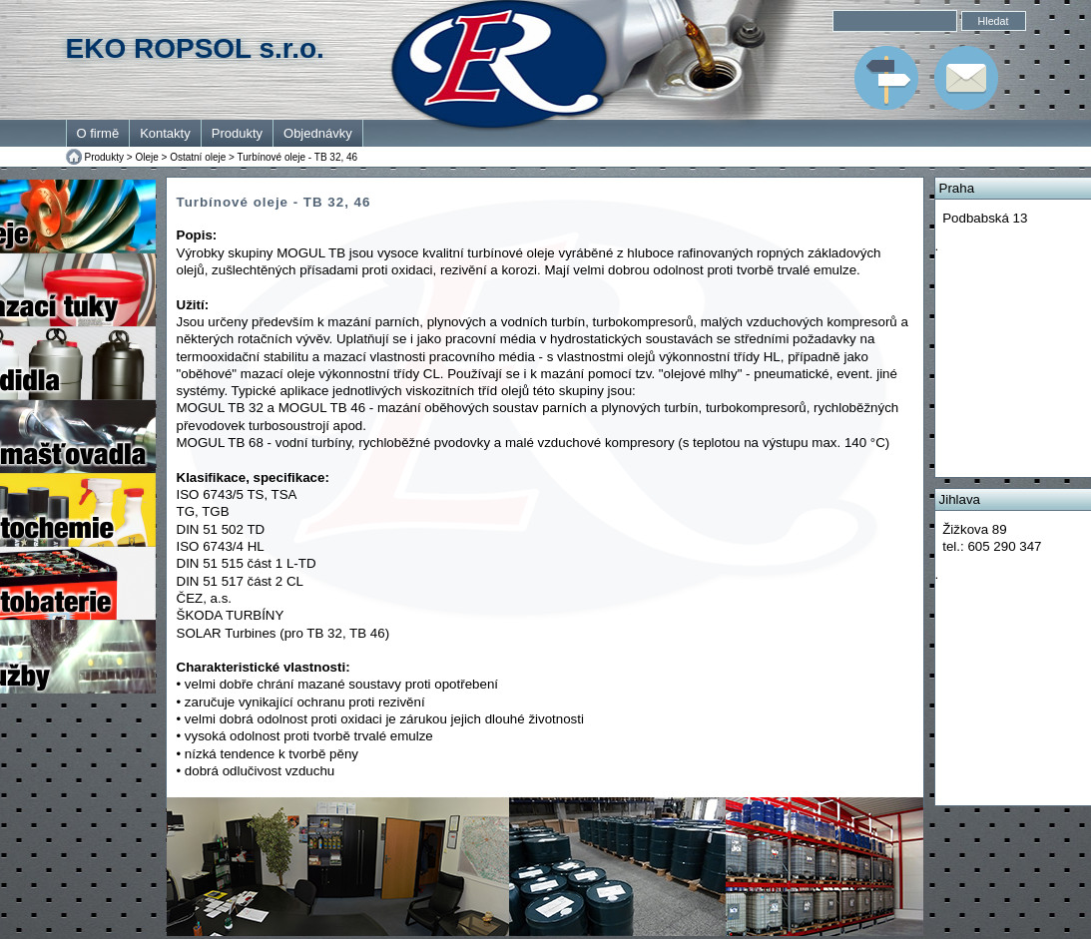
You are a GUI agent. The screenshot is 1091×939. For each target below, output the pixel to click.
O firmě (98, 133)
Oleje (146, 157)
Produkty (237, 133)
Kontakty (165, 133)
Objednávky (317, 133)
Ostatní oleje (198, 157)
